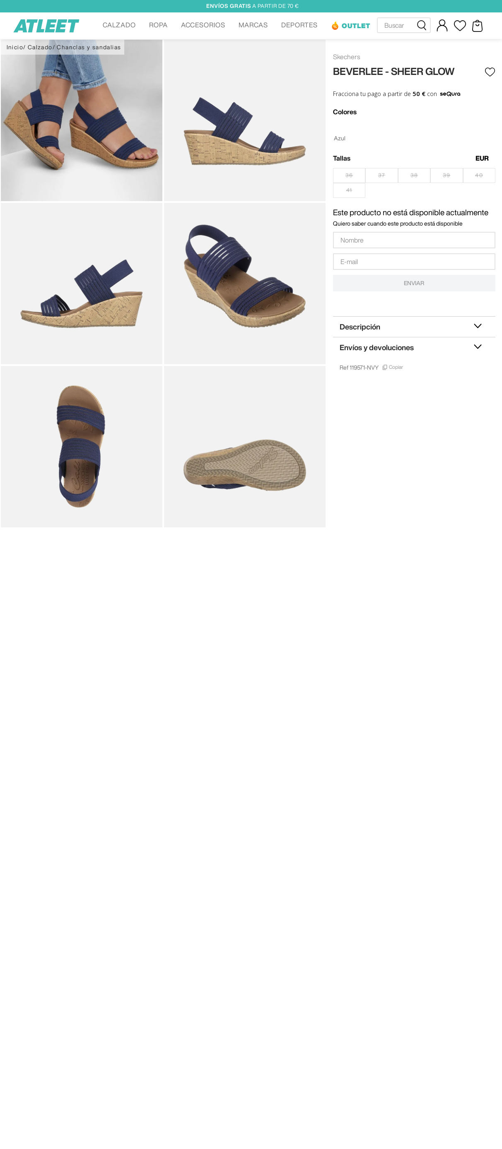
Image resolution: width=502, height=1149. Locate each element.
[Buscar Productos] (423, 25)
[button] (119, 25)
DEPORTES (299, 25)
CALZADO (119, 25)
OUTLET (356, 25)
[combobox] (404, 25)
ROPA (158, 25)
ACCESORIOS (203, 25)
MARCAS (253, 25)
